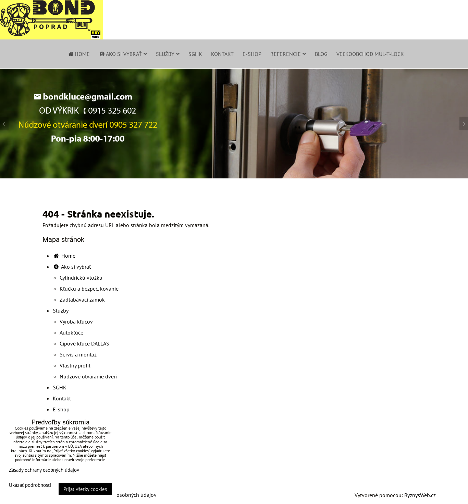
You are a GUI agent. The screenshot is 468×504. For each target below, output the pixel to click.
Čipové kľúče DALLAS (84, 343)
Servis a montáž (78, 354)
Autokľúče (71, 332)
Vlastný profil (75, 365)
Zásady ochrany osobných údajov (118, 494)
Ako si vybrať (123, 53)
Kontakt (222, 53)
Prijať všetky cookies (85, 489)
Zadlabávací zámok (82, 299)
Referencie (288, 53)
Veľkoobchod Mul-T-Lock (370, 53)
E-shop (252, 53)
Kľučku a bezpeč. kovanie (89, 288)
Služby (168, 53)
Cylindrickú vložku (81, 277)
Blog (321, 53)
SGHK (195, 53)
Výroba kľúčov (76, 321)
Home (78, 53)
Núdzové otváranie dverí (88, 376)
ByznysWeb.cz (420, 495)
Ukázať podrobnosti (30, 485)
